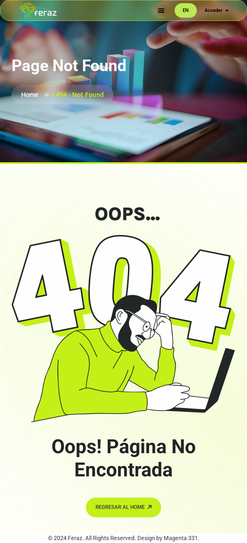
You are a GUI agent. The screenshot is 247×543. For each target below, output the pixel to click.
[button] (161, 10)
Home (31, 94)
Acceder (216, 10)
